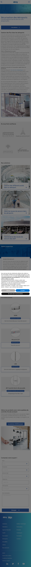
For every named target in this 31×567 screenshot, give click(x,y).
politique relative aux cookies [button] (7, 278)
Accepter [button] (23, 290)
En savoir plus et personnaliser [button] (15, 293)
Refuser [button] (8, 290)
